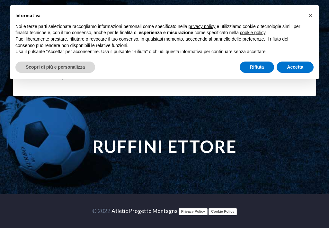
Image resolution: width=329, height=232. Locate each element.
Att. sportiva (174, 78)
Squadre (67, 78)
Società (202, 78)
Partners (277, 78)
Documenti (229, 78)
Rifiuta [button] (257, 67)
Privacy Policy (193, 211)
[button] (310, 15)
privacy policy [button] (202, 26)
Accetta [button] (295, 67)
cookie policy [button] (252, 32)
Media (254, 78)
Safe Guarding (137, 78)
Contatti (303, 78)
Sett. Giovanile (99, 78)
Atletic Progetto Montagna (144, 211)
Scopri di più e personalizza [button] (55, 67)
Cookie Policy (222, 211)
